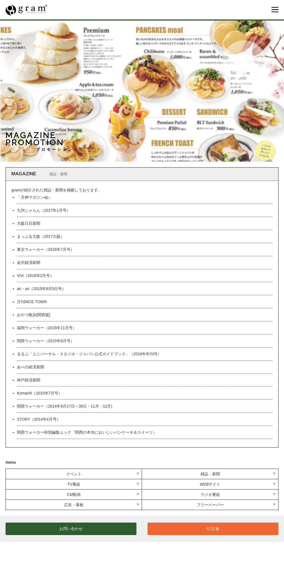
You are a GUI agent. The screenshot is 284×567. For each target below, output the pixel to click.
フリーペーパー (210, 505)
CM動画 (74, 494)
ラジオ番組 (210, 494)
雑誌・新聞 (210, 474)
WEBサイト (210, 484)
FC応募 (213, 528)
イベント (74, 474)
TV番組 (73, 484)
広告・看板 (73, 505)
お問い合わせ (71, 528)
